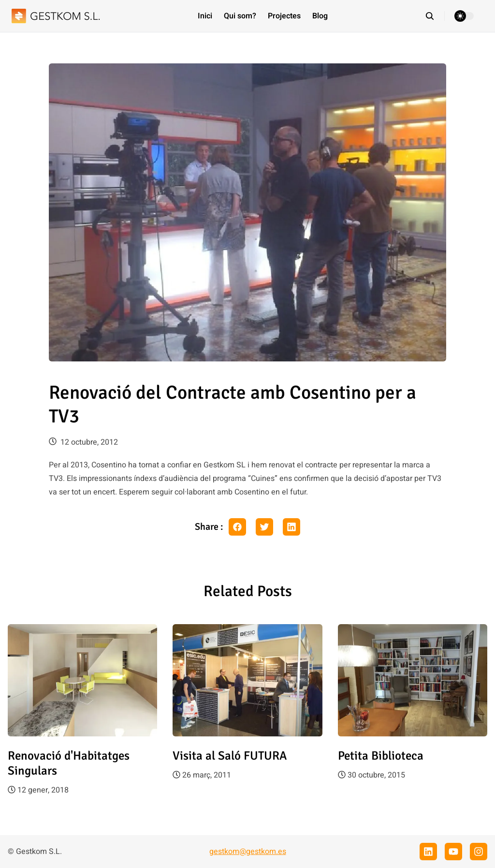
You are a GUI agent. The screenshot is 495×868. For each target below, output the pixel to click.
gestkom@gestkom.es (247, 851)
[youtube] (453, 851)
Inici (205, 16)
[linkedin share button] (291, 527)
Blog (320, 16)
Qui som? (240, 16)
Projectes (284, 16)
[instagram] (478, 851)
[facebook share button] (237, 527)
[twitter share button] (264, 527)
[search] (435, 16)
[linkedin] (428, 851)
